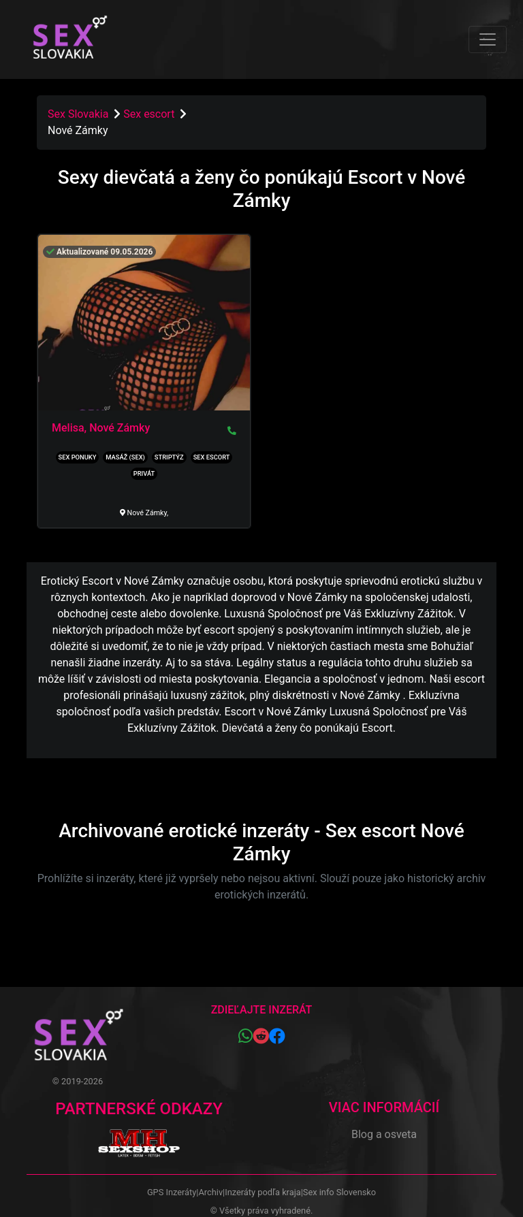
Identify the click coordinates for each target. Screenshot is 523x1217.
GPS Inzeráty (171, 1192)
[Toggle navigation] (488, 39)
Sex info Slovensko (339, 1192)
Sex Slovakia (78, 114)
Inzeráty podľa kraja (263, 1192)
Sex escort (150, 114)
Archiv (210, 1192)
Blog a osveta (384, 1134)
